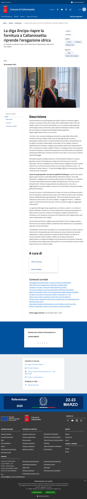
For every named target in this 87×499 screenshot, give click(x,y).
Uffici (2, 440)
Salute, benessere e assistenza (53, 446)
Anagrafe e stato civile (28, 434)
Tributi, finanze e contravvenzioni (53, 440)
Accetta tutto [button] (37, 492)
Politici (3, 446)
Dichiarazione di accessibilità (52, 471)
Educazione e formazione (51, 434)
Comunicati (18, 23)
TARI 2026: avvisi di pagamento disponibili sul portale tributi (48, 285)
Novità (11, 23)
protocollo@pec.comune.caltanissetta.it (13, 477)
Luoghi (67, 449)
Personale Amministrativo (8, 449)
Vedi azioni (69, 35)
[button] (43, 496)
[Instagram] (64, 9)
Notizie (67, 434)
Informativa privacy (49, 464)
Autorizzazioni (48, 449)
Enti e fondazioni (6, 443)
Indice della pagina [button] (11, 114)
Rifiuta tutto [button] (50, 492)
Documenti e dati (6, 452)
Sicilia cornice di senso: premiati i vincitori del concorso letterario (50, 297)
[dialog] (43, 489)
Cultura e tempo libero (28, 437)
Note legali (47, 467)
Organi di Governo (6, 434)
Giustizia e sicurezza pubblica (52, 437)
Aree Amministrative (7, 437)
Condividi (69, 31)
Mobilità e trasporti (27, 449)
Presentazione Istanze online (30, 474)
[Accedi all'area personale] (77, 2)
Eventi (67, 452)
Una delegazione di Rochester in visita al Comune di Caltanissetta (50, 282)
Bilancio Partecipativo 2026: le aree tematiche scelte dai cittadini (50, 306)
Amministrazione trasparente (52, 461)
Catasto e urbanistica (28, 446)
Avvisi (67, 440)
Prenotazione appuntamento (30, 461)
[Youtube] (60, 9)
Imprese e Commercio (28, 443)
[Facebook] (56, 9)
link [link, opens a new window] (60, 489)
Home (4, 23)
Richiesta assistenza (28, 471)
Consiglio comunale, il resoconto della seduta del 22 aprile (47, 287)
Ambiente (46, 443)
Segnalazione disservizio (29, 464)
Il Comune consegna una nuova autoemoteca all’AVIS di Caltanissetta (51, 290)
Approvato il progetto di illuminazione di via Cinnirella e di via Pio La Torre (52, 304)
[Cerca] (84, 9)
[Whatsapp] (69, 9)
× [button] (85, 480)
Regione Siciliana (6, 2)
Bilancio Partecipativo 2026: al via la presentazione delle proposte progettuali (54, 292)
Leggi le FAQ (26, 467)
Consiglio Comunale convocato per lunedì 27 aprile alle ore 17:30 (50, 294)
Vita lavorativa (26, 440)
